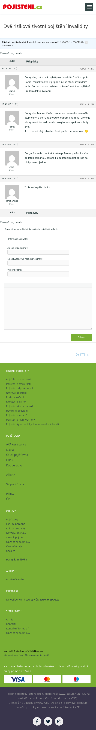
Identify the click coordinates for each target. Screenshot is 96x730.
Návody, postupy (16, 533)
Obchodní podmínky (18, 542)
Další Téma (84, 354)
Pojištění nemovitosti (18, 383)
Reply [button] (83, 68)
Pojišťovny (12, 519)
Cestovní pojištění (16, 401)
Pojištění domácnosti (18, 379)
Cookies (10, 551)
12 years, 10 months (70, 42)
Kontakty (11, 624)
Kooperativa (14, 465)
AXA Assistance (16, 444)
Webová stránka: (15, 270)
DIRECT (11, 460)
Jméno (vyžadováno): (17, 248)
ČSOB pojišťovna (17, 455)
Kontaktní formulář (17, 628)
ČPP (8, 499)
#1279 (91, 144)
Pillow (10, 494)
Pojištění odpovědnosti (19, 388)
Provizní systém (15, 579)
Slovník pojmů (14, 537)
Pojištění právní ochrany (20, 419)
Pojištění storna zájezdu (20, 406)
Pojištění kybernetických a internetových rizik (32, 424)
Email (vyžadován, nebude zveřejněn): (25, 259)
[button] (89, 7)
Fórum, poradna (15, 524)
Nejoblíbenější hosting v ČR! (32, 599)
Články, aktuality (15, 528)
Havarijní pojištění (17, 410)
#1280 (91, 178)
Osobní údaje (14, 546)
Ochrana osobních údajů (37, 654)
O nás (9, 619)
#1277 (91, 68)
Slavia (10, 450)
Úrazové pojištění (16, 392)
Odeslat (81, 337)
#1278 (91, 104)
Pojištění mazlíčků (16, 415)
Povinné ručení (15, 397)
